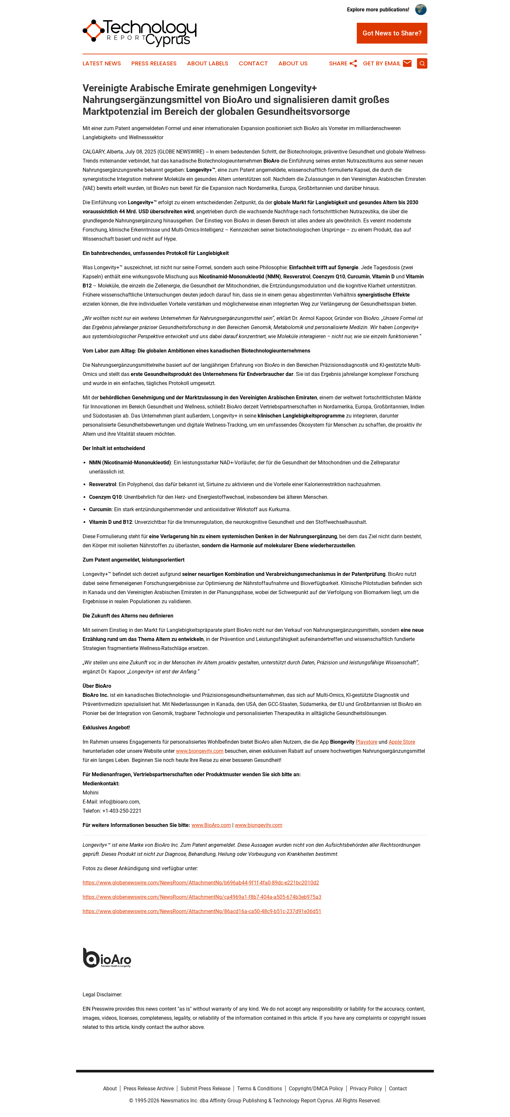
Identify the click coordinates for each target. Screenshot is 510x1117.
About (110, 1088)
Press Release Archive (149, 1088)
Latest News (102, 63)
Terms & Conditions (259, 1088)
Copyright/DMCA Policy (316, 1088)
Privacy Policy (366, 1088)
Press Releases (154, 63)
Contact (253, 63)
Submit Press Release (205, 1088)
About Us (293, 63)
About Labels (207, 63)
